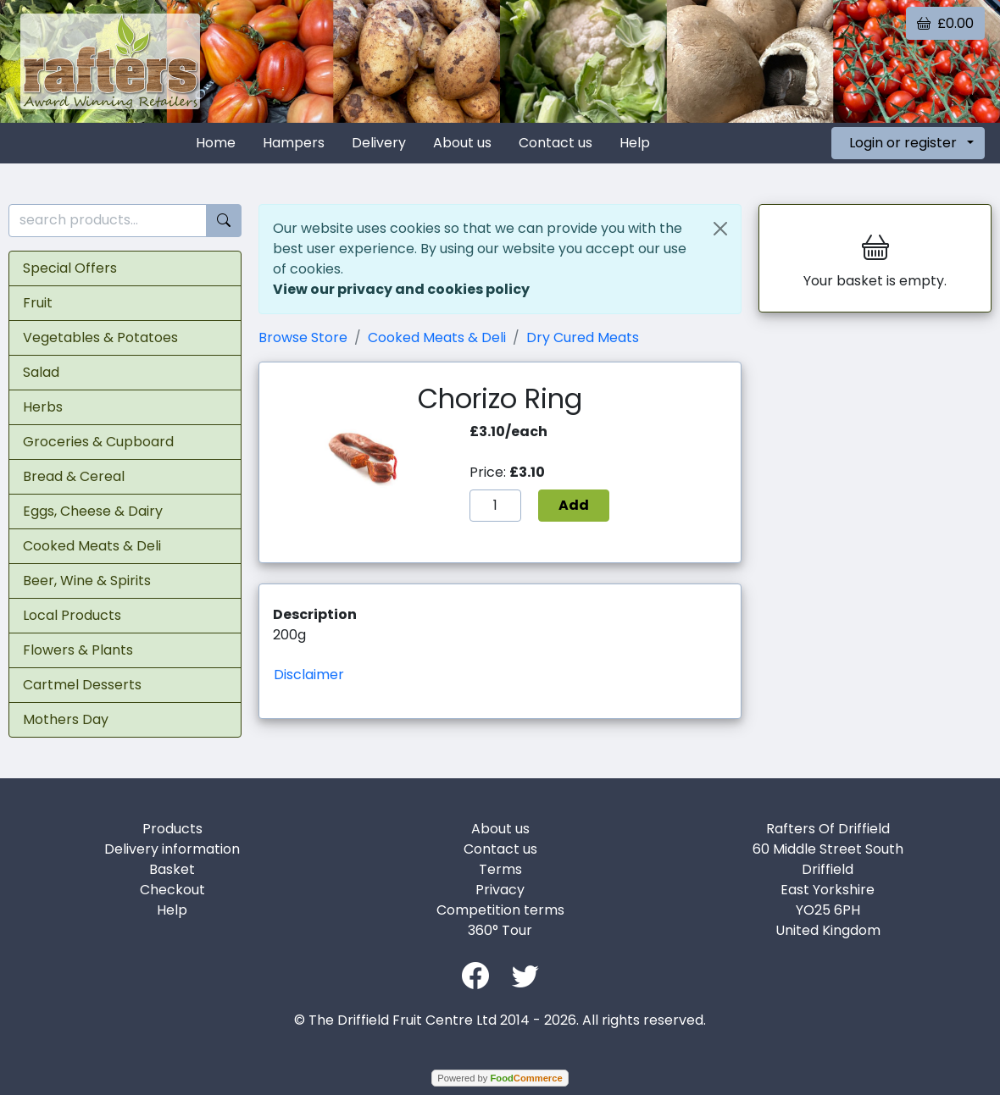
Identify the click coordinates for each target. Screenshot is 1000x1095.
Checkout (172, 889)
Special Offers (70, 268)
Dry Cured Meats (582, 337)
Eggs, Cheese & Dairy (93, 511)
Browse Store (302, 337)
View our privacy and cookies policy (401, 289)
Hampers (294, 142)
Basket (172, 869)
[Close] (720, 228)
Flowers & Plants (78, 650)
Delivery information (172, 849)
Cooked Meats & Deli (92, 546)
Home (216, 142)
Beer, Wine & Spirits (87, 580)
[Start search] (224, 220)
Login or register (903, 142)
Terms (500, 869)
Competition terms (500, 910)
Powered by (499, 1078)
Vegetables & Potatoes (100, 337)
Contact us (555, 142)
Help (634, 142)
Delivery (379, 142)
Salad (41, 372)
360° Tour (500, 930)
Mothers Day (65, 719)
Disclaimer (309, 674)
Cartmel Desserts (82, 684)
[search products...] (107, 220)
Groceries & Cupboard (98, 441)
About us (462, 142)
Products (172, 828)
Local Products (72, 615)
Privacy (500, 889)
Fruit (38, 302)
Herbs (43, 407)
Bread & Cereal (74, 476)
